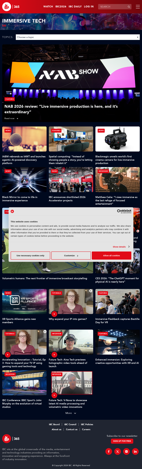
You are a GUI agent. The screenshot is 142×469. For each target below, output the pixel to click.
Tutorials (56, 293)
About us (56, 429)
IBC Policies (87, 424)
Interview (103, 171)
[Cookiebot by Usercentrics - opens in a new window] (119, 211)
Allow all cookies (111, 255)
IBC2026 (60, 6)
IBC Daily (75, 6)
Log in (89, 6)
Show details (119, 246)
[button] (137, 6)
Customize (71, 255)
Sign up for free (122, 441)
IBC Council (70, 424)
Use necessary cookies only (30, 255)
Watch (48, 6)
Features (10, 99)
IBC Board (54, 424)
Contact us (71, 429)
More (68, 413)
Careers (86, 429)
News (8, 131)
